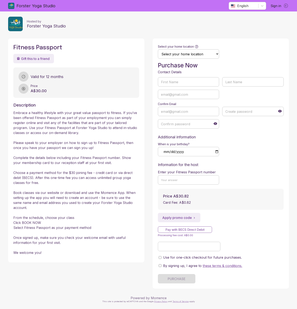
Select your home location (176, 46)
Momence (159, 298)
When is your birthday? (174, 144)
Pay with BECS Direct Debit (185, 230)
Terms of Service (180, 301)
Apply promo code (179, 218)
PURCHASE (177, 279)
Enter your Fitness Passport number (187, 172)
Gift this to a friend (33, 59)
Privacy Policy (160, 301)
